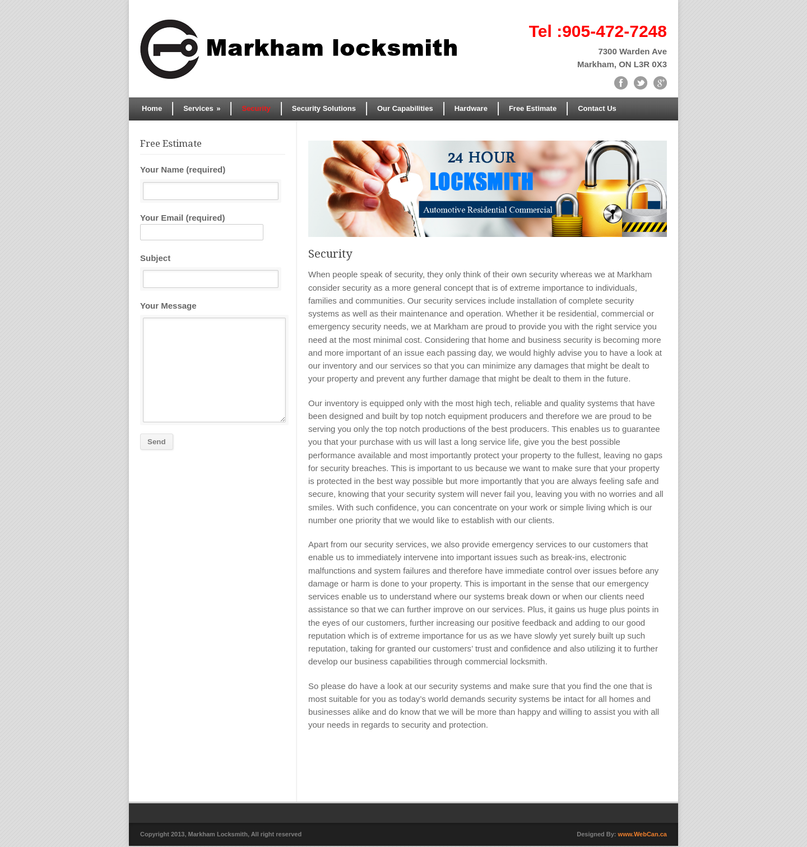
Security (256, 108)
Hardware (471, 108)
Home (152, 108)
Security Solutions (324, 108)
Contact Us (597, 108)
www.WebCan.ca (642, 835)
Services (201, 108)
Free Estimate (532, 108)
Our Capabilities (405, 108)
